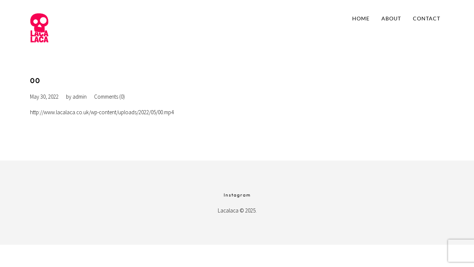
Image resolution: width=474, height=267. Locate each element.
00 (35, 80)
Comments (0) (109, 96)
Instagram (237, 195)
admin (80, 96)
